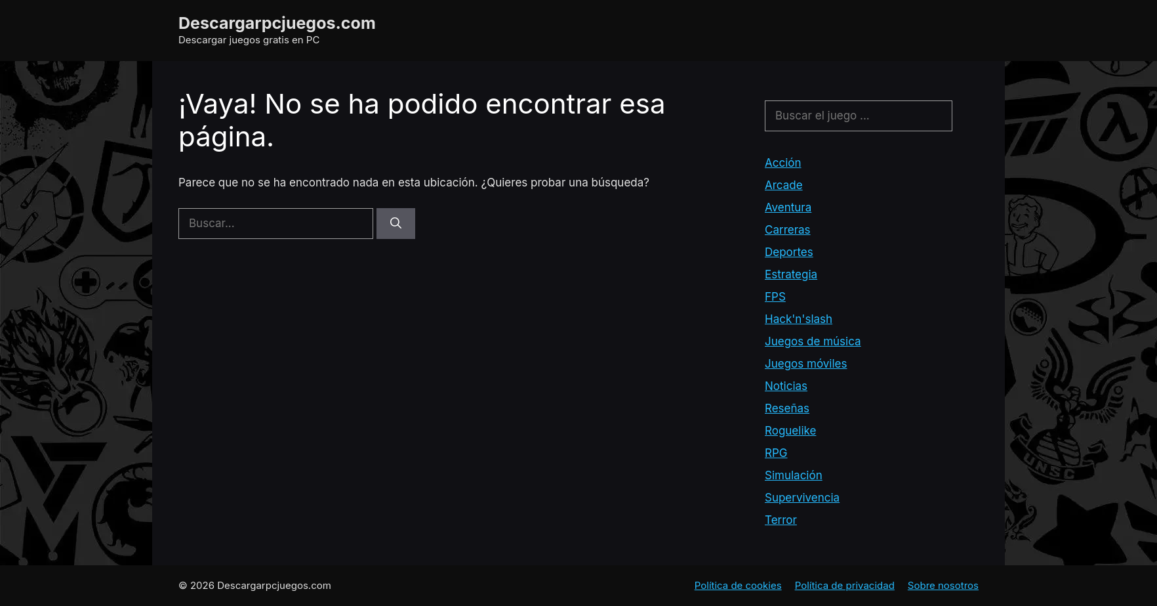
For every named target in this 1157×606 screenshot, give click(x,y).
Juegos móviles (806, 363)
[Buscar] (395, 224)
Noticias (786, 386)
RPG (776, 453)
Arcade (784, 185)
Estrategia (791, 274)
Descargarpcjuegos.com (277, 23)
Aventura (788, 207)
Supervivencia (802, 497)
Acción (783, 162)
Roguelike (790, 430)
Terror (781, 520)
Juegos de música (813, 341)
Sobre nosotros (943, 585)
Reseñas (787, 408)
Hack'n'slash (798, 319)
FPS (775, 296)
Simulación (793, 475)
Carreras (788, 229)
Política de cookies (738, 585)
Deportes (789, 252)
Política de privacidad (845, 585)
